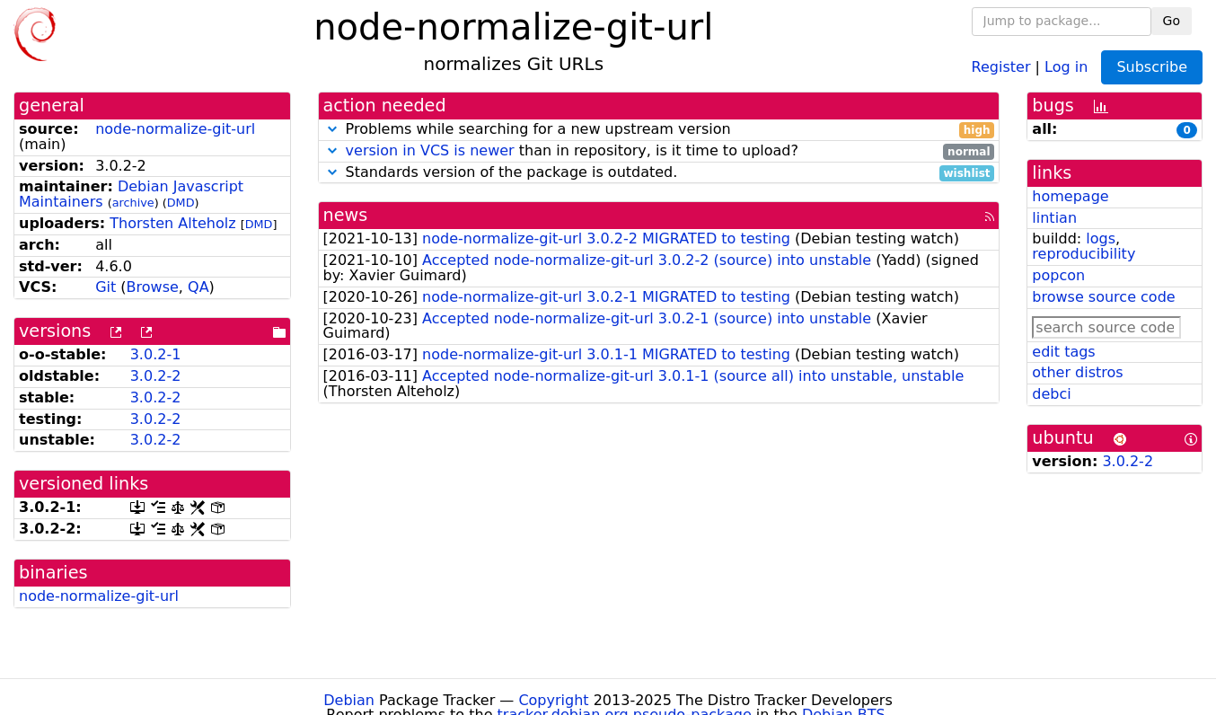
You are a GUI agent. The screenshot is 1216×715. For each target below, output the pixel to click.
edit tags (1063, 351)
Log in (1066, 66)
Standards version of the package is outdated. (659, 173)
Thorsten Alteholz (172, 223)
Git (105, 287)
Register (1001, 66)
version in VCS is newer (430, 150)
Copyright (553, 700)
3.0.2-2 (155, 375)
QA (198, 287)
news (345, 215)
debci (1051, 393)
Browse (153, 287)
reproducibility (1083, 253)
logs (1100, 238)
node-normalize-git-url (175, 128)
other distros (1077, 372)
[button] (332, 128)
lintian (1054, 217)
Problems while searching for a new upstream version (659, 129)
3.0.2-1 (155, 354)
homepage (1070, 196)
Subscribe (1151, 66)
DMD (181, 202)
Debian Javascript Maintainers (131, 194)
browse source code (1103, 296)
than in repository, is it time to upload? (659, 151)
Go (1171, 20)
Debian (348, 700)
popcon (1058, 275)
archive (133, 202)
